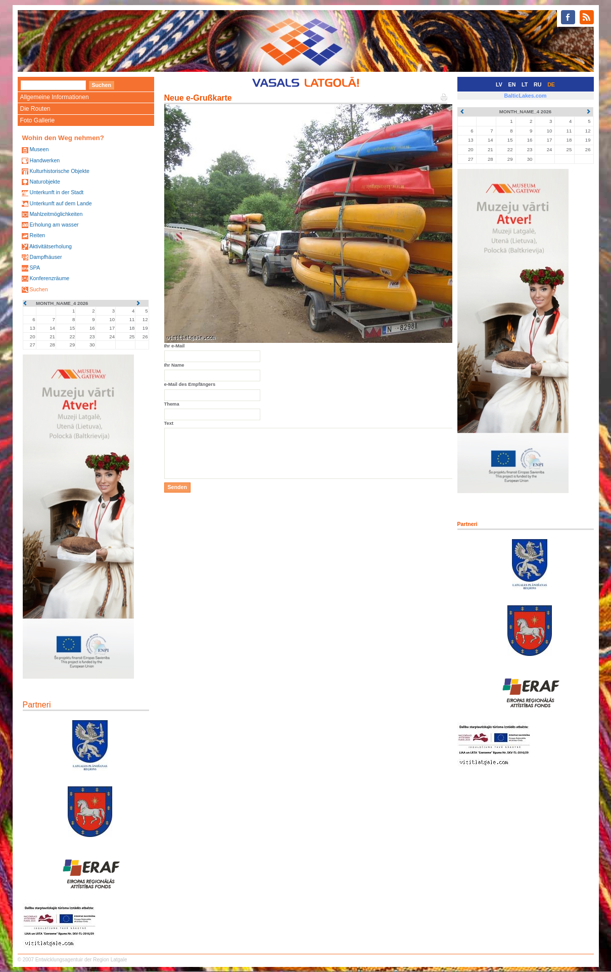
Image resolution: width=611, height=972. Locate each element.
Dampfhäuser (45, 257)
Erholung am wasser (53, 225)
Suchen (38, 289)
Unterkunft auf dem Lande (60, 203)
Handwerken (44, 160)
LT (525, 84)
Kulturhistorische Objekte (59, 171)
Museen (39, 149)
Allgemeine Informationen (54, 97)
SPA (34, 267)
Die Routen (35, 108)
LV (499, 84)
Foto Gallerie (37, 120)
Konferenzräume (49, 278)
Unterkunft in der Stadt (56, 192)
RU (537, 84)
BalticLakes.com (525, 96)
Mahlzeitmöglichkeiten (55, 214)
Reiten (37, 235)
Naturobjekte (44, 182)
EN (512, 84)
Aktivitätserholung (50, 246)
